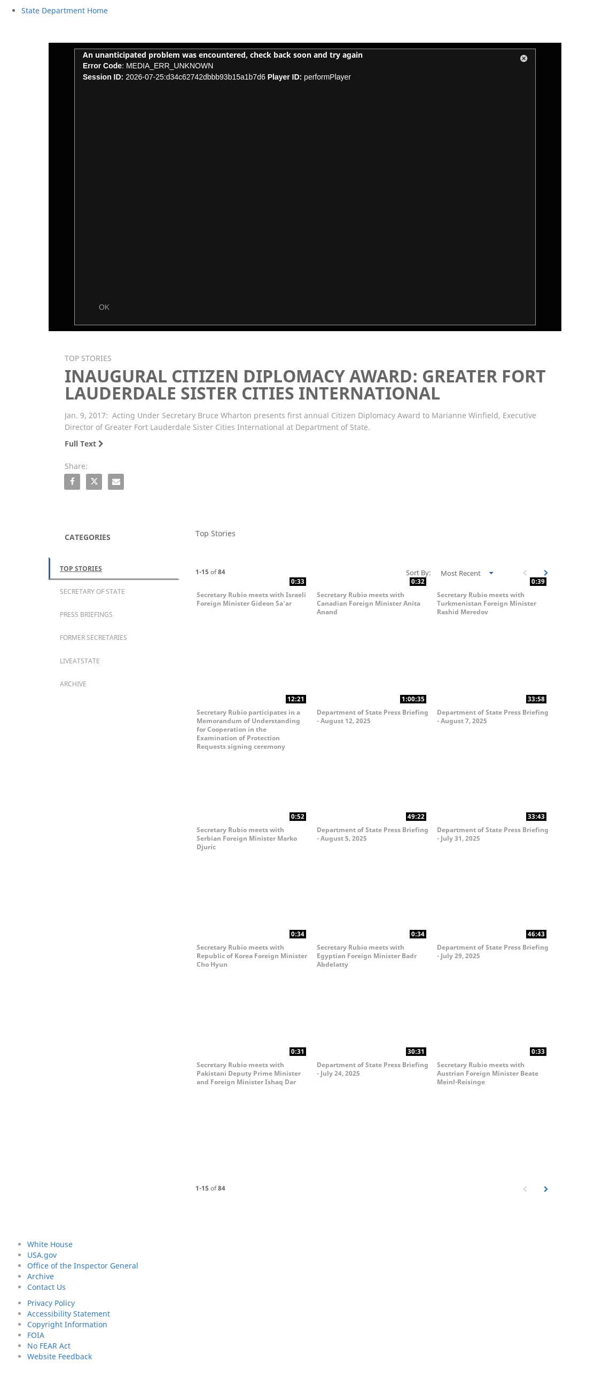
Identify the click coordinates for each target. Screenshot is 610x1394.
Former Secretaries (93, 637)
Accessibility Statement (68, 1314)
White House (50, 1244)
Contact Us (46, 1287)
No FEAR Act (49, 1346)
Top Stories (81, 568)
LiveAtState (80, 660)
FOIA (35, 1335)
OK (104, 307)
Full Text (84, 443)
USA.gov (42, 1255)
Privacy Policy (51, 1303)
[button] (524, 60)
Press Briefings (86, 614)
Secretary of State (92, 591)
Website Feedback (59, 1356)
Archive (73, 683)
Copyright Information (67, 1324)
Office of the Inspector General (82, 1265)
